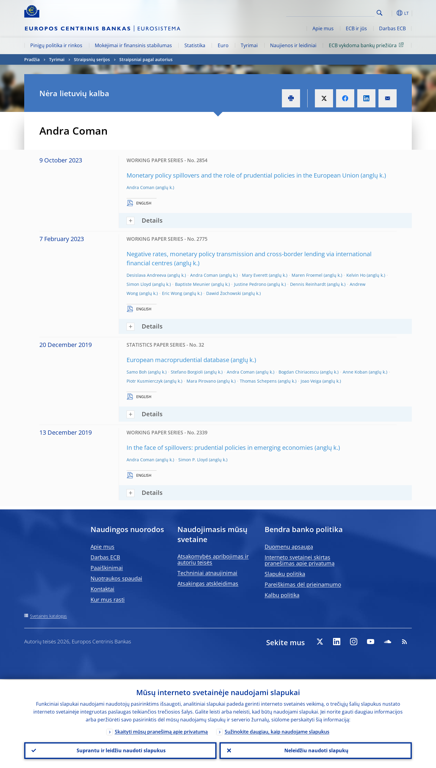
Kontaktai (102, 589)
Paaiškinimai (107, 567)
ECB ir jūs (356, 28)
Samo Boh (137, 372)
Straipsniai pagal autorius (146, 59)
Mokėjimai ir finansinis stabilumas (133, 45)
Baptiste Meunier (192, 284)
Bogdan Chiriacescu (299, 372)
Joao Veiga (311, 381)
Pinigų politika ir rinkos (56, 45)
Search (380, 13)
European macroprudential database (178, 360)
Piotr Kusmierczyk (145, 381)
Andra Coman (140, 187)
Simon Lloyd (139, 284)
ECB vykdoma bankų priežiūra (367, 45)
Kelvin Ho (355, 275)
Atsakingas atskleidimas (207, 583)
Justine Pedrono (250, 284)
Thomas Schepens (258, 381)
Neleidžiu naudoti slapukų (316, 750)
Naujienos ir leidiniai (293, 45)
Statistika (194, 45)
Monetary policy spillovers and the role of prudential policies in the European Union (243, 175)
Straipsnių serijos (92, 59)
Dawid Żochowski (223, 293)
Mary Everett (255, 275)
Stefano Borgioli (187, 372)
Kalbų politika (282, 595)
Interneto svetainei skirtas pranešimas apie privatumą (300, 560)
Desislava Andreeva (146, 275)
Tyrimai (249, 45)
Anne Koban (355, 372)
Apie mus (323, 28)
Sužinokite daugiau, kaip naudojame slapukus (277, 730)
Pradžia (32, 59)
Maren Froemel (307, 275)
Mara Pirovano (201, 381)
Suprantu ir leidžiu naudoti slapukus (120, 750)
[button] (390, 13)
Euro (223, 45)
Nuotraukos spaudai (116, 578)
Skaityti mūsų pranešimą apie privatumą (161, 730)
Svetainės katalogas (48, 616)
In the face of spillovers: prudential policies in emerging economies (220, 447)
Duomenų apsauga (289, 546)
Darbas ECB (392, 28)
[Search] (344, 12)
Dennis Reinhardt (308, 284)
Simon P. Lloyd (193, 459)
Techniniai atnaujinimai (207, 573)
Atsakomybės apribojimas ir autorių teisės (213, 559)
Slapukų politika (285, 573)
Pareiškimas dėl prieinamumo (303, 584)
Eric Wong (172, 293)
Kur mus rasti (108, 599)
